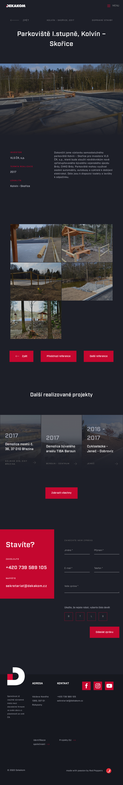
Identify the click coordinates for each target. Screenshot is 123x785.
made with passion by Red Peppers (88, 770)
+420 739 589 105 (26, 568)
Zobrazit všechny (61, 493)
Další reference (98, 356)
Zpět (19, 20)
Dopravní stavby (102, 20)
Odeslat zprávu (104, 632)
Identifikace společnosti (41, 742)
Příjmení (98, 550)
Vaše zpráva (70, 586)
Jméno (67, 550)
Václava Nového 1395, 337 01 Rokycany (40, 700)
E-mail (67, 568)
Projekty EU (67, 740)
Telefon (97, 568)
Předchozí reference (58, 356)
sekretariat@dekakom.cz (26, 586)
